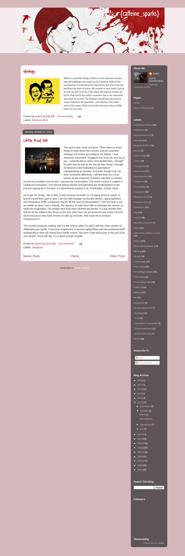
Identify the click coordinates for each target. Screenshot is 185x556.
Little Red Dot (35, 140)
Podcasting (139, 277)
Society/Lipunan (142, 308)
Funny (136, 228)
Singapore (37, 247)
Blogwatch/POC (142, 145)
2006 (140, 456)
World (137, 339)
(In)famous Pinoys (143, 125)
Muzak (137, 256)
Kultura (137, 241)
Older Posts (117, 256)
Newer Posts (31, 256)
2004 (140, 465)
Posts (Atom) (82, 268)
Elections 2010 (141, 197)
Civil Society (139, 155)
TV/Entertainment (142, 328)
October (144, 410)
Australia (138, 140)
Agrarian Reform (142, 135)
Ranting (137, 292)
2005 (140, 461)
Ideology (29, 71)
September (145, 424)
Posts (140, 358)
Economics (139, 192)
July (142, 429)
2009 (140, 443)
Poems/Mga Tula (142, 282)
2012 (140, 402)
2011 (140, 434)
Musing (137, 251)
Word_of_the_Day (142, 333)
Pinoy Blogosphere (143, 272)
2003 (140, 469)
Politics (137, 287)
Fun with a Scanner (143, 222)
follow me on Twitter (153, 543)
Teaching (138, 313)
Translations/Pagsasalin (145, 323)
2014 (140, 393)
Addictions (139, 130)
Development (140, 176)
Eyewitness (139, 207)
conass (137, 161)
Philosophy (139, 266)
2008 (140, 447)
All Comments (144, 363)
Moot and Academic (144, 246)
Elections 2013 (40, 120)
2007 (140, 452)
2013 (140, 398)
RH (135, 297)
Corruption (139, 166)
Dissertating (140, 186)
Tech (136, 318)
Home (75, 256)
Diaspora (138, 181)
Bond (136, 150)
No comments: (65, 116)
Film (136, 212)
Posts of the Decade (144, 108)
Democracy (139, 171)
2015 (140, 389)
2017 (140, 384)
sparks (156, 73)
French (137, 217)
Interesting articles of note (147, 233)
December (145, 406)
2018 (140, 380)
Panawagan (139, 261)
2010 (140, 439)
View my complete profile (146, 85)
